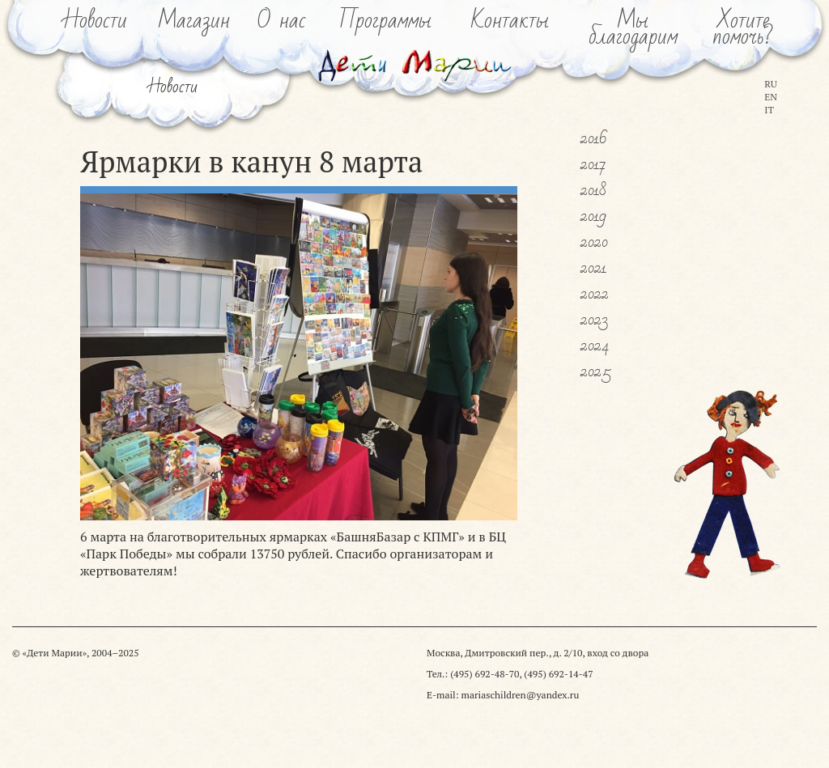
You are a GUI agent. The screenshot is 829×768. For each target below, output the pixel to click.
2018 (593, 190)
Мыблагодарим (633, 28)
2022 (594, 293)
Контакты (510, 20)
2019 (593, 216)
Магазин (194, 20)
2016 (593, 138)
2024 (594, 345)
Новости (95, 20)
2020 (594, 242)
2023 (594, 319)
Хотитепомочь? (742, 28)
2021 (593, 267)
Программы (385, 20)
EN (770, 97)
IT (769, 110)
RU (770, 84)
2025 (595, 371)
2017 (593, 164)
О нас (281, 20)
